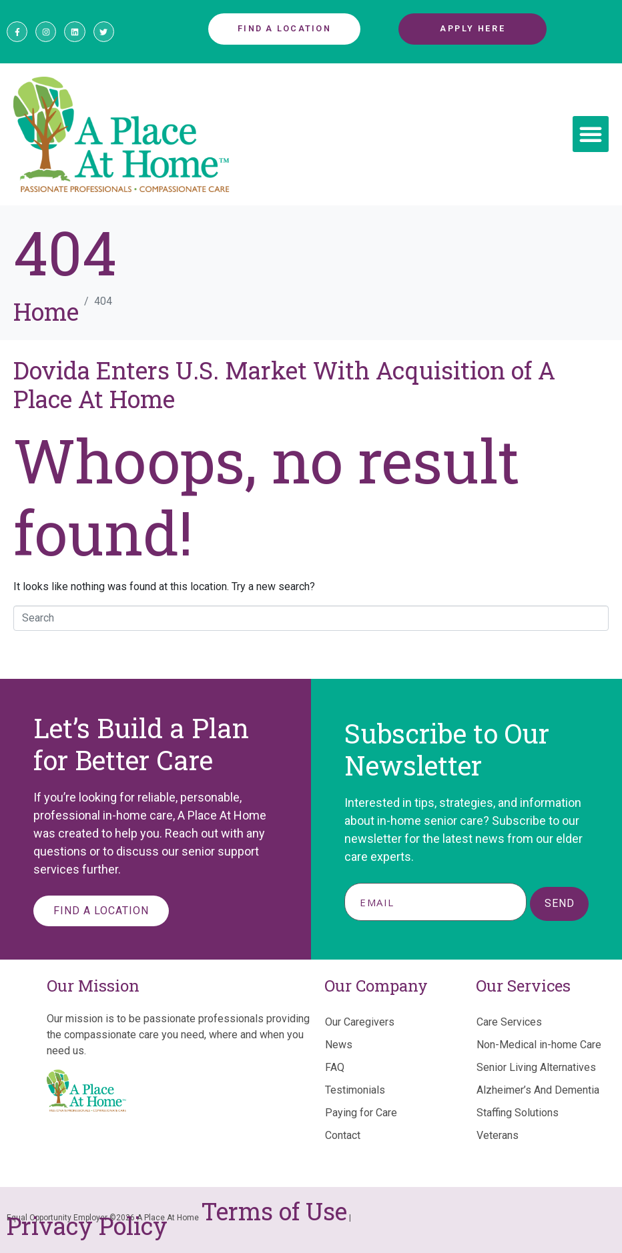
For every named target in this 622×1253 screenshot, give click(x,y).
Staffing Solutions (518, 1112)
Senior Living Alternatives (536, 1067)
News (338, 1044)
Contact (342, 1135)
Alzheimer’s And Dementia (538, 1090)
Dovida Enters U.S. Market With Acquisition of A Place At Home (284, 384)
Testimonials (355, 1090)
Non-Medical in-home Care (539, 1044)
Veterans (498, 1135)
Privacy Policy (87, 1226)
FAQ (334, 1067)
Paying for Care (361, 1112)
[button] (591, 134)
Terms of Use (274, 1211)
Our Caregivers (359, 1022)
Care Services (509, 1022)
